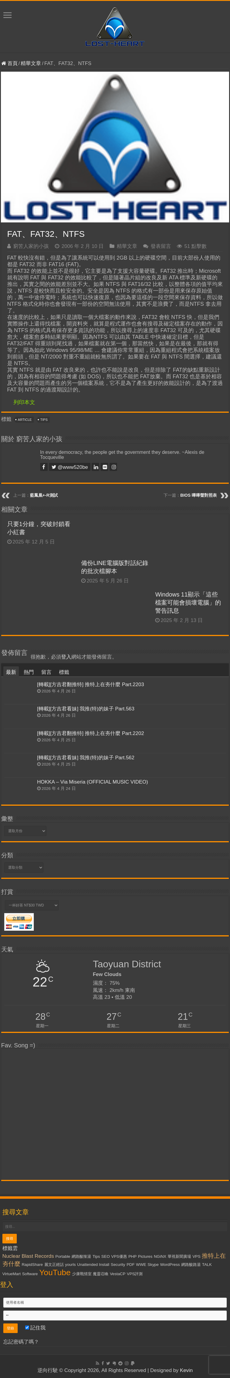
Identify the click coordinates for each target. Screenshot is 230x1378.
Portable (62, 1256)
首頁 (9, 63)
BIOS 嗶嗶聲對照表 (198, 495)
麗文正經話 (54, 1264)
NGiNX (160, 1256)
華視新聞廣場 (179, 1256)
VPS (197, 1256)
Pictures (145, 1256)
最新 (11, 672)
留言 (46, 672)
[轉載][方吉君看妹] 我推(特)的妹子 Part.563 (85, 709)
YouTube (55, 1272)
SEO (105, 1256)
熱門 (29, 672)
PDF (131, 1264)
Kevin (186, 1370)
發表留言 (161, 246)
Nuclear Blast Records (28, 1256)
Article (25, 419)
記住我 (35, 1328)
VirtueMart (11, 1274)
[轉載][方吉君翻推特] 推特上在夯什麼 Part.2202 (90, 733)
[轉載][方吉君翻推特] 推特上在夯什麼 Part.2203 (90, 684)
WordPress (170, 1264)
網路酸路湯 (191, 1264)
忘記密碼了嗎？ (21, 1342)
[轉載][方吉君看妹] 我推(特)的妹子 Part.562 (85, 757)
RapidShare (32, 1264)
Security (118, 1264)
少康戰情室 (82, 1274)
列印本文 (24, 402)
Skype (153, 1264)
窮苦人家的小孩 (31, 246)
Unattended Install (93, 1264)
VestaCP (117, 1274)
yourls (70, 1264)
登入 (66, 657)
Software (30, 1274)
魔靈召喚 (100, 1274)
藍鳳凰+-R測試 (44, 495)
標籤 (64, 672)
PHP (132, 1256)
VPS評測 (135, 1274)
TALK (207, 1264)
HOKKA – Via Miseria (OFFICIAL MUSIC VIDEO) (92, 782)
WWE (141, 1264)
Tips (44, 419)
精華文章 (31, 63)
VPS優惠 (119, 1256)
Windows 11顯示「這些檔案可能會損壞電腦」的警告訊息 (188, 602)
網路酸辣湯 (81, 1256)
